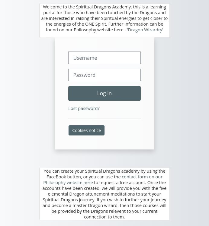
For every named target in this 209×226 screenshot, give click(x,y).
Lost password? (83, 108)
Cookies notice (86, 130)
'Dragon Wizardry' (145, 30)
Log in (104, 93)
